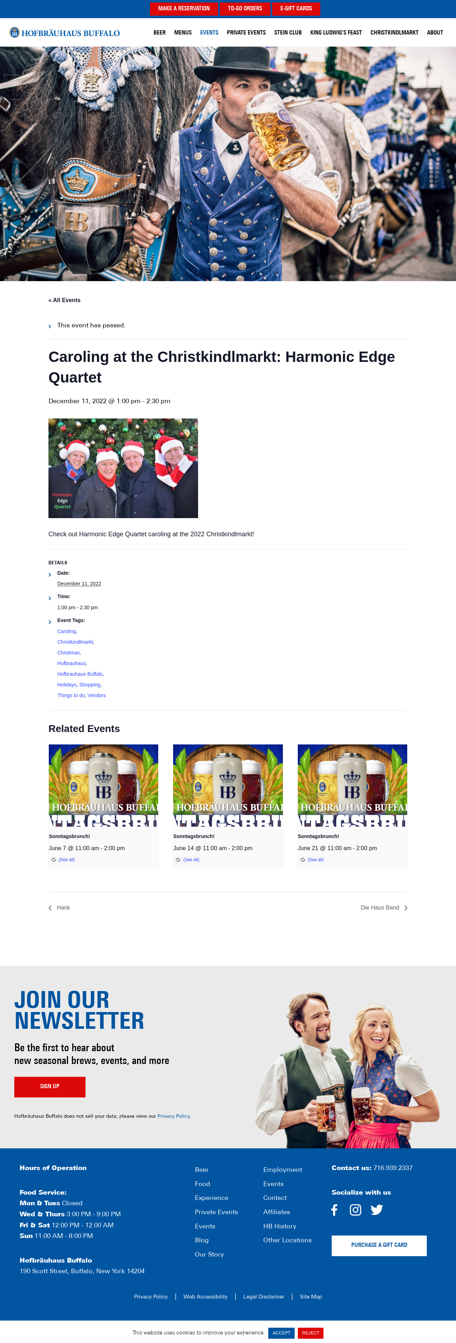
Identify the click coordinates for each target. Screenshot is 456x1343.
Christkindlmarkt (75, 642)
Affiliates (276, 1212)
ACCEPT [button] (281, 1333)
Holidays (67, 685)
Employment (282, 1170)
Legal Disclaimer (263, 1297)
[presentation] (103, 785)
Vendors (97, 695)
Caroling (66, 631)
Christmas (68, 652)
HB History (279, 1226)
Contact (275, 1198)
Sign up (49, 1087)
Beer (202, 1170)
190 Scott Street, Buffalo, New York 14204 (82, 1271)
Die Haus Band (381, 908)
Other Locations (287, 1240)
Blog (202, 1240)
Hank (62, 908)
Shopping (89, 685)
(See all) (67, 859)
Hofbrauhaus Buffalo (80, 674)
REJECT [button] (310, 1333)
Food (202, 1184)
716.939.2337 (393, 1168)
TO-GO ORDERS (245, 9)
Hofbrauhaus (71, 663)
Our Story (209, 1255)
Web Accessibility (205, 1297)
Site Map (311, 1297)
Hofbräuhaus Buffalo (64, 32)
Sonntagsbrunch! (69, 836)
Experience (211, 1198)
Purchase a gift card (379, 1245)
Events (205, 1226)
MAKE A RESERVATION (184, 9)
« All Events (64, 300)
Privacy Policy (173, 1116)
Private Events (216, 1212)
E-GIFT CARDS (296, 9)
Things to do (71, 695)
